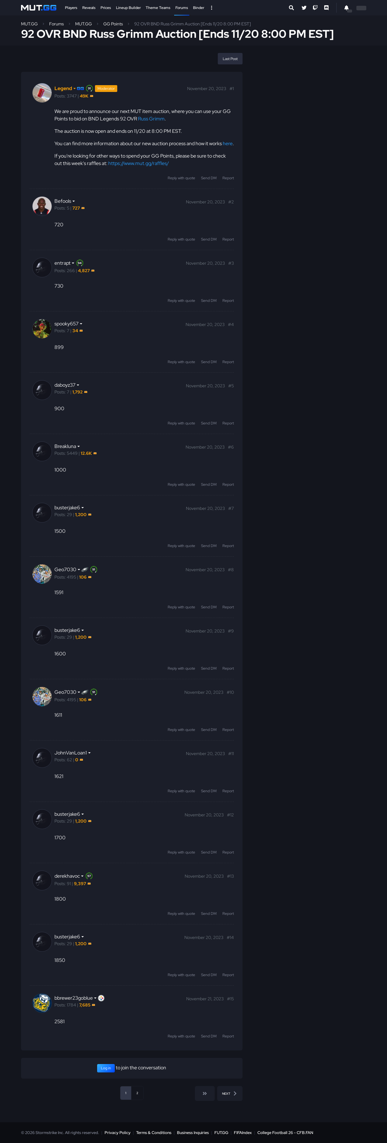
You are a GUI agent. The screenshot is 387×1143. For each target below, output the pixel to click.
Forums (181, 7)
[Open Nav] (212, 7)
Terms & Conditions (153, 1132)
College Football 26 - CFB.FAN (285, 1132)
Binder (198, 7)
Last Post (230, 58)
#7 (231, 508)
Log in (106, 1068)
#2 (231, 202)
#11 (231, 753)
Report (228, 178)
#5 (231, 386)
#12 (230, 815)
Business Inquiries (193, 1132)
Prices (106, 7)
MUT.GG (29, 24)
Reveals (89, 7)
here (228, 143)
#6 (231, 447)
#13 (230, 876)
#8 (231, 569)
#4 (231, 324)
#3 (231, 263)
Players (71, 7)
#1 (232, 88)
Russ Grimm (151, 118)
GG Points (113, 24)
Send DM (209, 178)
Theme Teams (158, 7)
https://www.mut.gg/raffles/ (138, 163)
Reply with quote (181, 178)
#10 (230, 692)
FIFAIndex (243, 1132)
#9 (231, 631)
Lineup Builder (128, 7)
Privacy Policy (118, 1132)
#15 (230, 999)
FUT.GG (221, 1132)
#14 (230, 937)
